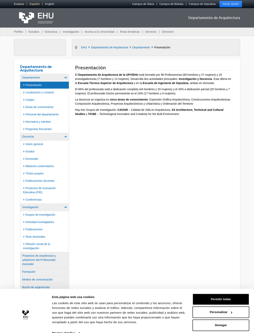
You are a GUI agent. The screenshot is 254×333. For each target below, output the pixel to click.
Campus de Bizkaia (172, 4)
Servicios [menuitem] (151, 31)
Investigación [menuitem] (71, 31)
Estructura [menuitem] (51, 31)
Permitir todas (221, 291)
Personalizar (221, 304)
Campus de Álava (143, 4)
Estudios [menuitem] (34, 31)
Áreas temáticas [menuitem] (130, 31)
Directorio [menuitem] (168, 31)
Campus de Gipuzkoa (202, 4)
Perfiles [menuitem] (18, 31)
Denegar (221, 317)
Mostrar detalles (63, 325)
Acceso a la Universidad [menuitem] (99, 31)
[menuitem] (19, 4)
